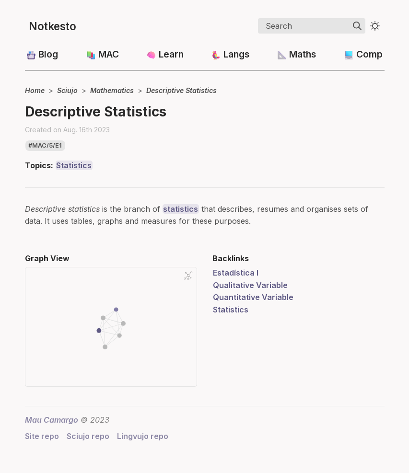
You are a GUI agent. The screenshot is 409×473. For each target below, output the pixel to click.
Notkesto (52, 26)
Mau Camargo (51, 420)
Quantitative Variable (253, 297)
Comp (369, 54)
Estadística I (235, 272)
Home (35, 90)
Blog (48, 54)
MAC (108, 54)
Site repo (42, 436)
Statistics (74, 165)
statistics (180, 209)
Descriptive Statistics (181, 90)
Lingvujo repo (142, 436)
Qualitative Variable (250, 285)
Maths (302, 54)
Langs (236, 54)
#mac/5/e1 (45, 145)
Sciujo (67, 90)
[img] (357, 26)
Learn (171, 54)
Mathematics (112, 90)
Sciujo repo (88, 436)
